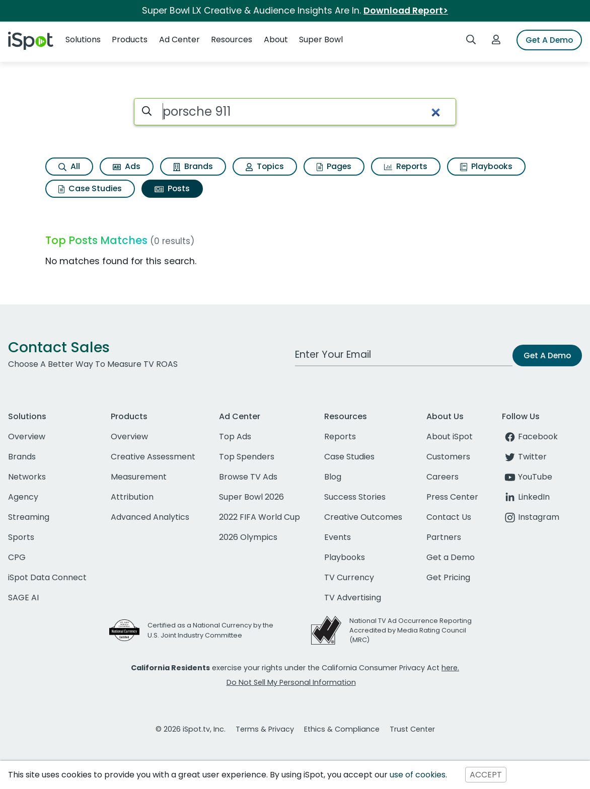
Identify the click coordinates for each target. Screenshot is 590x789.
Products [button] (130, 39)
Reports (405, 166)
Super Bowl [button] (321, 39)
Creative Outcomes (363, 517)
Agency (23, 497)
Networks (27, 477)
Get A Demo (549, 40)
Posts (172, 188)
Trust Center (412, 729)
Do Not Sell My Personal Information (291, 682)
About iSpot (449, 436)
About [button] (276, 39)
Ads (126, 166)
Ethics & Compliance (342, 729)
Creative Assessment (153, 456)
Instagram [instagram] (530, 517)
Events (337, 537)
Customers (448, 456)
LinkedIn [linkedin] (526, 497)
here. (450, 668)
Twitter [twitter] (524, 456)
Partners (443, 537)
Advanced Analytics (150, 517)
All (69, 166)
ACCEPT (486, 774)
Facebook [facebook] (530, 436)
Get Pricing (448, 577)
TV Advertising (352, 597)
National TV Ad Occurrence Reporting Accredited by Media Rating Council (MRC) (410, 630)
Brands (193, 166)
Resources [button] (231, 39)
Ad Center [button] (179, 39)
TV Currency (349, 577)
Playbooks (486, 166)
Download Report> (405, 11)
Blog (332, 477)
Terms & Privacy (265, 729)
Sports (21, 537)
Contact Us (448, 517)
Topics (265, 166)
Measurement (139, 477)
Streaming (28, 517)
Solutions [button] (83, 39)
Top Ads (235, 436)
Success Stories (355, 497)
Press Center (452, 497)
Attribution (132, 497)
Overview (26, 436)
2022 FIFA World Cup (259, 517)
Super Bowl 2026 (251, 497)
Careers (442, 477)
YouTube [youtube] (527, 477)
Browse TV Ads (248, 477)
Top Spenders (246, 456)
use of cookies (418, 774)
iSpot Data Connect (47, 577)
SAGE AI (23, 597)
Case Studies (90, 188)
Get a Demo (450, 557)
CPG (17, 557)
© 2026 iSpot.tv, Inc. (191, 729)
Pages (334, 166)
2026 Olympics (248, 537)
